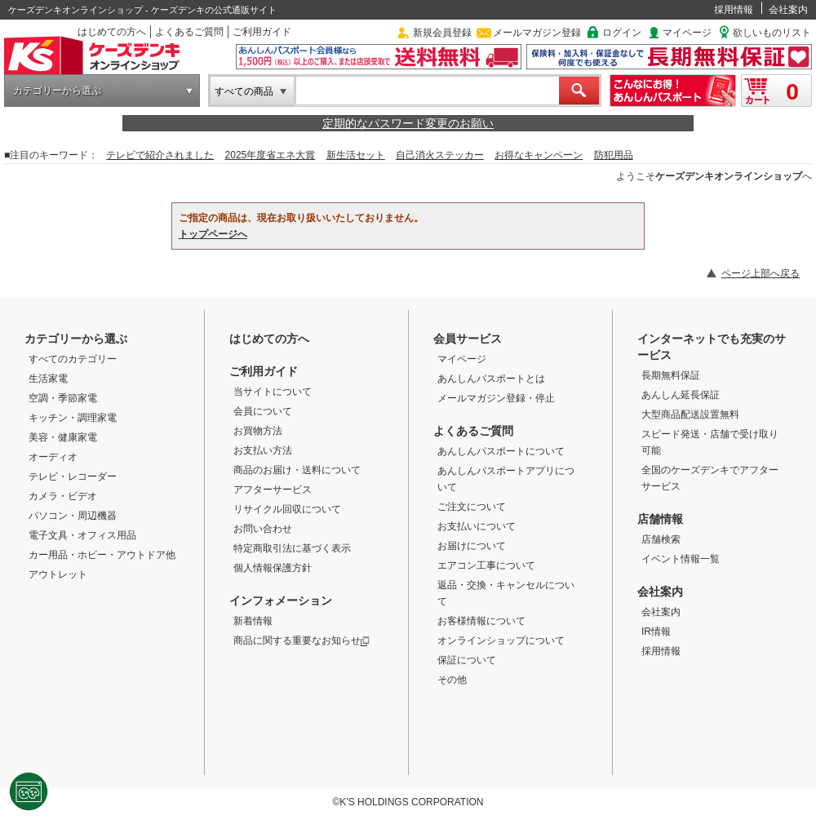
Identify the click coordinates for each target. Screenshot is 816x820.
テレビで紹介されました (160, 155)
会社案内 (788, 10)
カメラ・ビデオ (63, 496)
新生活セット (355, 155)
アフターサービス (272, 489)
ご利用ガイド (262, 32)
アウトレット (58, 574)
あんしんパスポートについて (501, 451)
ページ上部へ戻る (760, 273)
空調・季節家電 (63, 398)
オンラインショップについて (501, 640)
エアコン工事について (486, 565)
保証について (466, 660)
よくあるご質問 (189, 32)
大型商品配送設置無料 (690, 414)
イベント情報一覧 (680, 559)
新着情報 (253, 621)
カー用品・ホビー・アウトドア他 (102, 555)
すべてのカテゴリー (73, 359)
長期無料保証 (670, 375)
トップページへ (213, 234)
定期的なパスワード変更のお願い (408, 123)
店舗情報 (660, 518)
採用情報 (733, 10)
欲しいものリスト (772, 32)
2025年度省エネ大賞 (270, 155)
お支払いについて (476, 526)
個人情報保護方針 (272, 568)
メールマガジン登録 (537, 32)
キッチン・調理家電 (73, 417)
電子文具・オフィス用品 (82, 535)
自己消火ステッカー (440, 155)
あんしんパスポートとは (491, 378)
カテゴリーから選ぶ (57, 90)
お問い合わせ (262, 528)
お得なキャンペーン (538, 155)
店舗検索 (661, 539)
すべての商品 (244, 91)
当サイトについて (272, 391)
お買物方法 (257, 431)
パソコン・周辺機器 (73, 515)
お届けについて (471, 546)
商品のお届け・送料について (297, 470)
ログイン (621, 32)
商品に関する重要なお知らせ (301, 640)
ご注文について (471, 506)
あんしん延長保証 (680, 395)
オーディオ (53, 457)
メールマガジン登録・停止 (496, 398)
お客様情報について (481, 621)
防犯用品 (613, 155)
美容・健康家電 (63, 437)
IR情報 (656, 631)
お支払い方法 (262, 450)
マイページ (687, 32)
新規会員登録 (442, 32)
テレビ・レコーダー (73, 476)
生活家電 (48, 378)
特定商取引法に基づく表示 (292, 548)
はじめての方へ (112, 32)
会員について (262, 411)
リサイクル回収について (287, 509)
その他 (452, 679)
